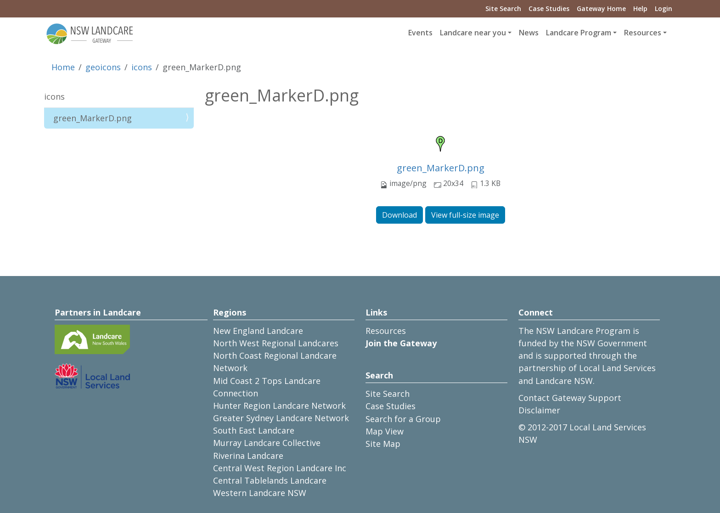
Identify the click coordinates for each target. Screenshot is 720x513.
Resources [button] (642, 33)
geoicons (103, 67)
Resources (386, 330)
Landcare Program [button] (578, 33)
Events (420, 33)
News (529, 33)
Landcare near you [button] (473, 33)
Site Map (383, 443)
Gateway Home (601, 8)
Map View (385, 431)
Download (399, 215)
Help (640, 8)
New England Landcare (258, 330)
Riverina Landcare (248, 455)
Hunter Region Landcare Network (279, 405)
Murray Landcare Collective (267, 442)
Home (63, 67)
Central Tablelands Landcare (269, 480)
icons (141, 67)
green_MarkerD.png (440, 168)
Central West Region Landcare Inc (279, 468)
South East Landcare (253, 430)
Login (663, 8)
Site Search (503, 8)
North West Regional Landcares (275, 343)
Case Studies (549, 8)
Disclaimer (539, 410)
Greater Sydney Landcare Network (281, 417)
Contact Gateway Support (569, 397)
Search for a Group (403, 418)
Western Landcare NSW (259, 492)
